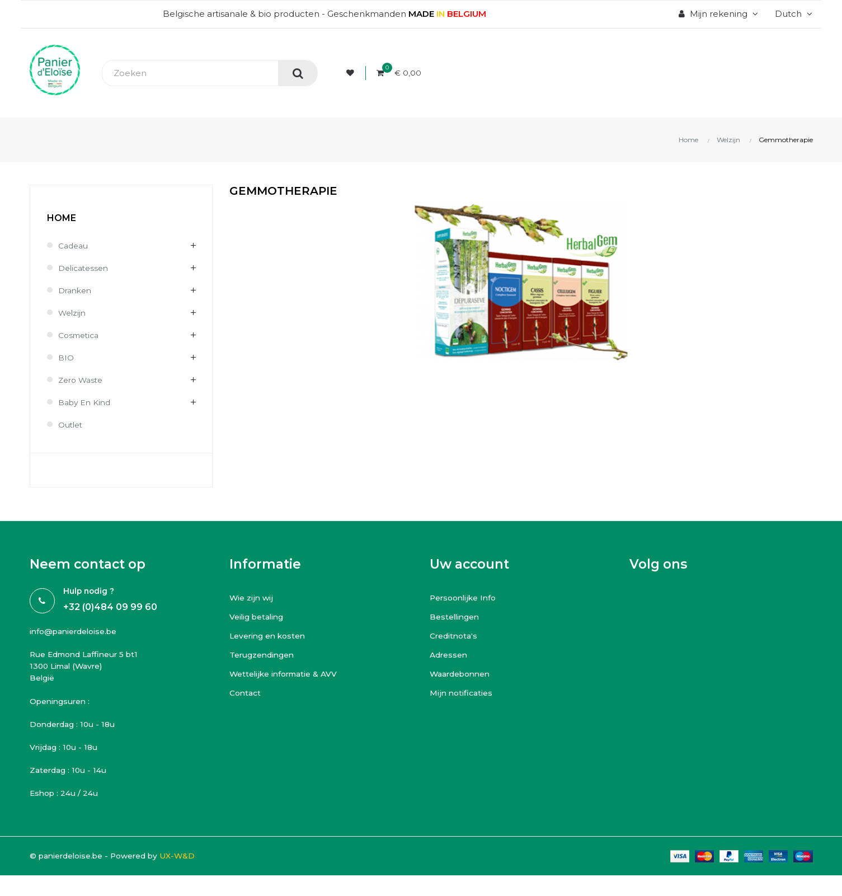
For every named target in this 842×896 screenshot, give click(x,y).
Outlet (72, 424)
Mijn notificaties (463, 692)
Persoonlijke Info (466, 597)
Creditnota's (456, 635)
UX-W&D (195, 865)
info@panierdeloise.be (79, 632)
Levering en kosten (271, 635)
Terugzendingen (266, 654)
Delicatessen (85, 267)
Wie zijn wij (252, 597)
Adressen (451, 654)
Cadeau (74, 245)
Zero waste (82, 379)
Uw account (469, 564)
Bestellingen (458, 616)
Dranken (76, 290)
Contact (246, 692)
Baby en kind (86, 402)
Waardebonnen (464, 673)
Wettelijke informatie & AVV (288, 673)
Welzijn (73, 312)
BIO (66, 357)
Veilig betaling (260, 616)
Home (61, 218)
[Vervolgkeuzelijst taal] (792, 14)
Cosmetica (81, 335)
